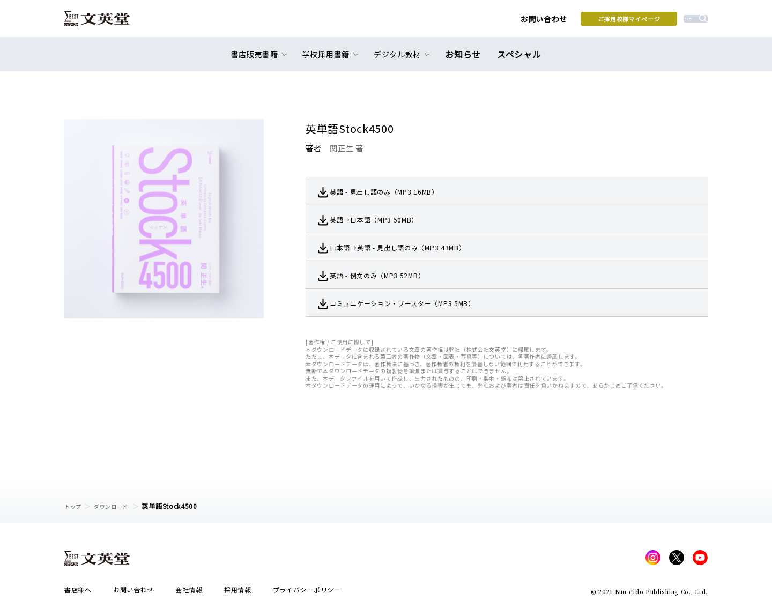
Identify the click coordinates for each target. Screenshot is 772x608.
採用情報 (237, 592)
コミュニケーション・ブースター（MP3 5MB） (422, 303)
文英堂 (106, 22)
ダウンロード (118, 505)
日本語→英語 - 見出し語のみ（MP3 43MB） (416, 247)
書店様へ (78, 592)
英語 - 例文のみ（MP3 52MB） (393, 275)
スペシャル (517, 60)
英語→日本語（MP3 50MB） (389, 219)
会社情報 (189, 592)
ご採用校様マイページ (552, 22)
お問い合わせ (467, 22)
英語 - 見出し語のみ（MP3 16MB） (401, 191)
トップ (74, 505)
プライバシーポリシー (307, 592)
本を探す (659, 22)
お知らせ (465, 60)
